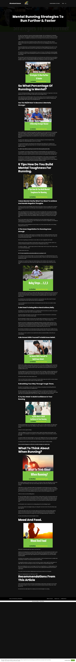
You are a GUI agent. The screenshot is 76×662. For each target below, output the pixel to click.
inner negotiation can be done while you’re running (33, 276)
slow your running (40, 430)
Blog (63, 3)
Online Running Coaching (55, 3)
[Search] (65, 3)
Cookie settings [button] (67, 660)
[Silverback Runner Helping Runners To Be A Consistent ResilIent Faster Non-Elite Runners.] (20, 3)
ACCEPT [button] (73, 660)
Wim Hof (32, 644)
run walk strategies (40, 489)
